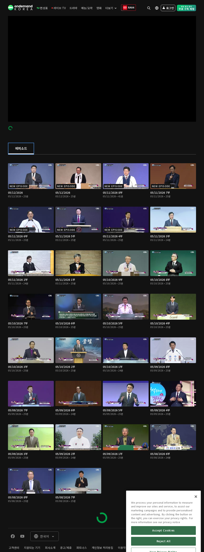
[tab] (21, 148)
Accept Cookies (163, 542)
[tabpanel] (102, 341)
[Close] (195, 508)
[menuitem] (42, 8)
